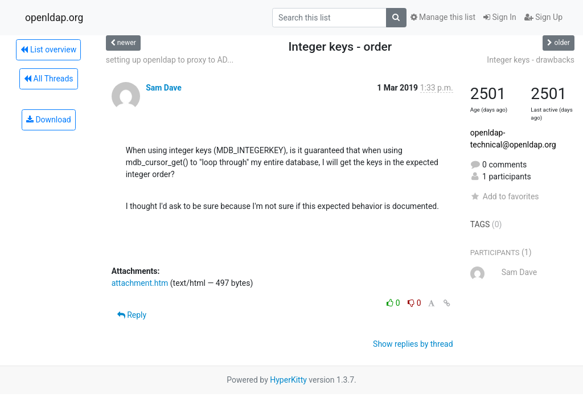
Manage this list (442, 17)
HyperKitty (288, 379)
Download (48, 119)
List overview (48, 49)
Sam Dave (164, 87)
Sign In (499, 17)
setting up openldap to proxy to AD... (169, 59)
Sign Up (543, 17)
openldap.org (54, 17)
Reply (131, 314)
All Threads (48, 78)
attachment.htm (140, 283)
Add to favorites (504, 196)
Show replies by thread (413, 343)
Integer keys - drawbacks (530, 59)
